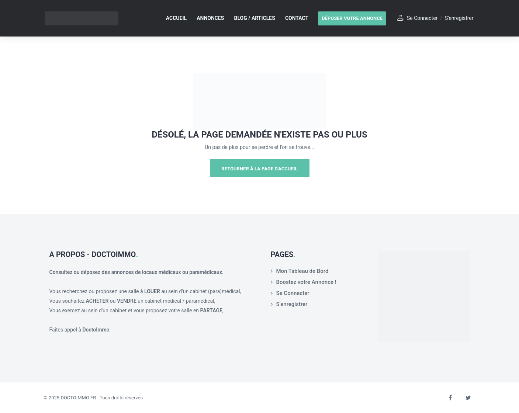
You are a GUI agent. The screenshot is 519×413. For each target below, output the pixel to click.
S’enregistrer (292, 304)
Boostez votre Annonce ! (306, 282)
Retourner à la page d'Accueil (259, 168)
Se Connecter (292, 293)
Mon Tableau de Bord (302, 271)
